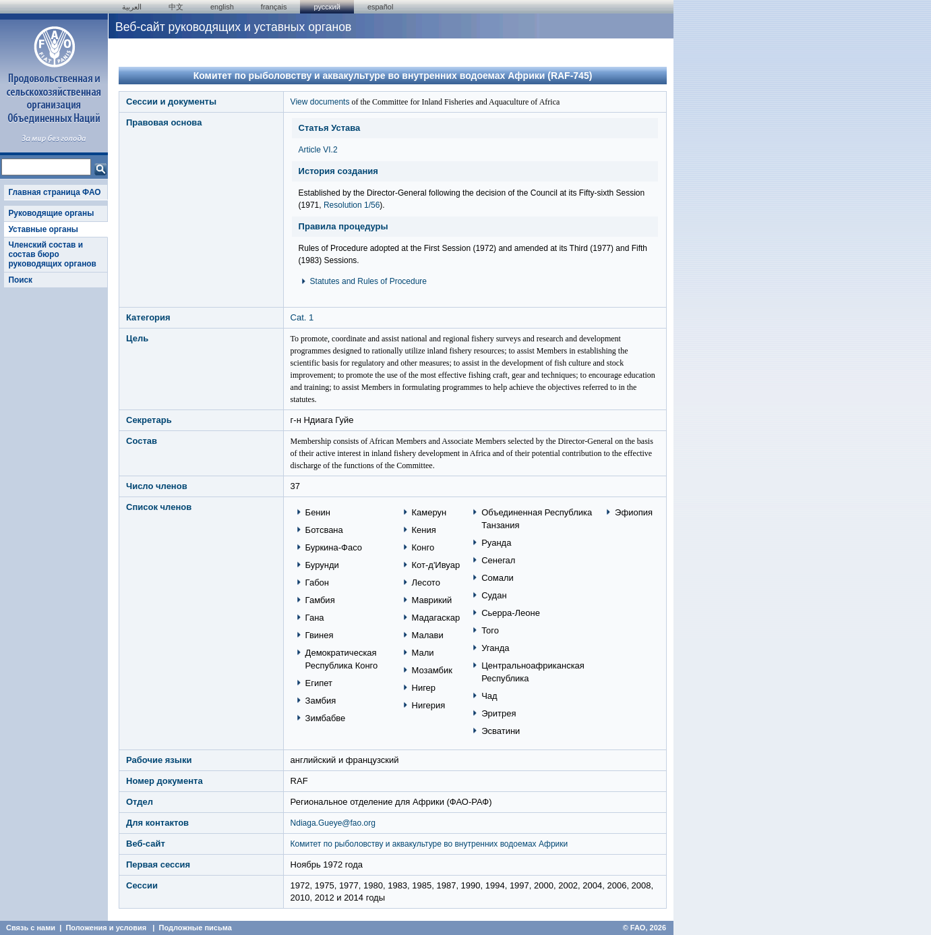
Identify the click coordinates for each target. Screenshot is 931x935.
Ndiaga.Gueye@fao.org (333, 823)
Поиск (20, 280)
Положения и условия (105, 928)
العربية (132, 7)
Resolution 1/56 (352, 205)
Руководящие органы (51, 213)
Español (380, 7)
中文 (176, 7)
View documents (320, 102)
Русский (326, 7)
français (274, 7)
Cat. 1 (302, 317)
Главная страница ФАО (54, 192)
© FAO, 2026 (644, 928)
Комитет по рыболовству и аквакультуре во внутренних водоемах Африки (429, 844)
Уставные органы (43, 229)
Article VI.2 (318, 149)
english (222, 7)
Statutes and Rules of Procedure (368, 281)
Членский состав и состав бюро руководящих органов (52, 254)
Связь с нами (30, 928)
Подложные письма (195, 928)
